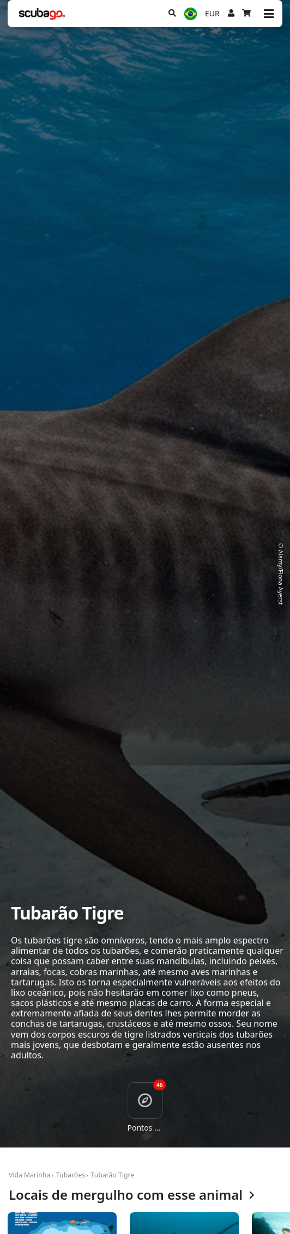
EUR (212, 13)
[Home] (42, 14)
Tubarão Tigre (113, 1175)
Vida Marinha (29, 1175)
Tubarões (70, 1175)
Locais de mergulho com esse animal (132, 1195)
